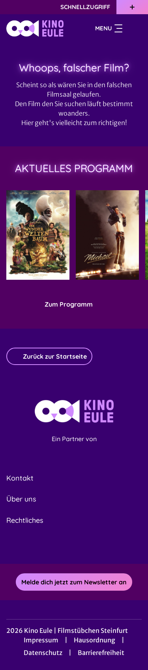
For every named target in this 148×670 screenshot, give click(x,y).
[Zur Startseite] (35, 28)
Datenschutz (43, 653)
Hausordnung (94, 640)
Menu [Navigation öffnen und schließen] (108, 28)
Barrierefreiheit (101, 653)
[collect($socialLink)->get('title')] (65, 546)
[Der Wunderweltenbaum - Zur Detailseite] (37, 235)
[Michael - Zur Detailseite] (107, 235)
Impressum (41, 640)
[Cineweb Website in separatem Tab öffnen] (74, 447)
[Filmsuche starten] (134, 28)
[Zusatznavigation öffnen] (132, 7)
